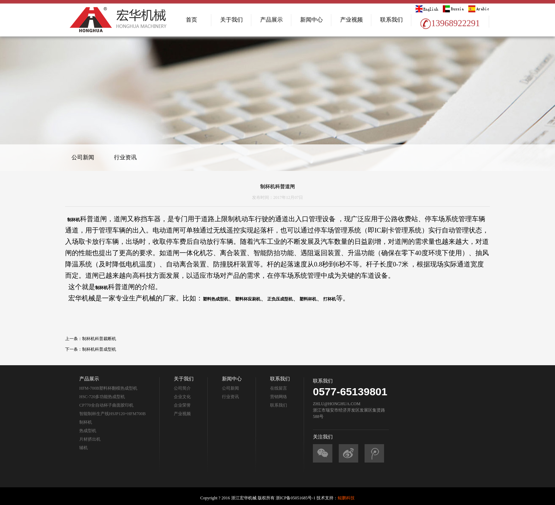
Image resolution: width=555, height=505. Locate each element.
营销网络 (278, 396)
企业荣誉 (182, 405)
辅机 (83, 447)
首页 (191, 20)
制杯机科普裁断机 (99, 338)
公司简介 (182, 388)
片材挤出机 (90, 439)
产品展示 (271, 20)
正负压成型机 (280, 299)
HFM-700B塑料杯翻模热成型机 (108, 388)
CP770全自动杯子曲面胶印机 (106, 405)
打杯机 (329, 299)
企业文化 (182, 396)
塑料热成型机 (215, 299)
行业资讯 (125, 157)
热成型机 (87, 430)
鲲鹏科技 (346, 497)
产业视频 (351, 20)
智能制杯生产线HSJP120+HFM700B (112, 413)
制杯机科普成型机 (99, 349)
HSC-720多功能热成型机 (102, 396)
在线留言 (278, 388)
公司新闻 (82, 157)
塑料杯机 (307, 299)
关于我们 (231, 20)
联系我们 (391, 20)
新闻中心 (311, 20)
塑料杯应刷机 (248, 299)
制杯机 (73, 219)
